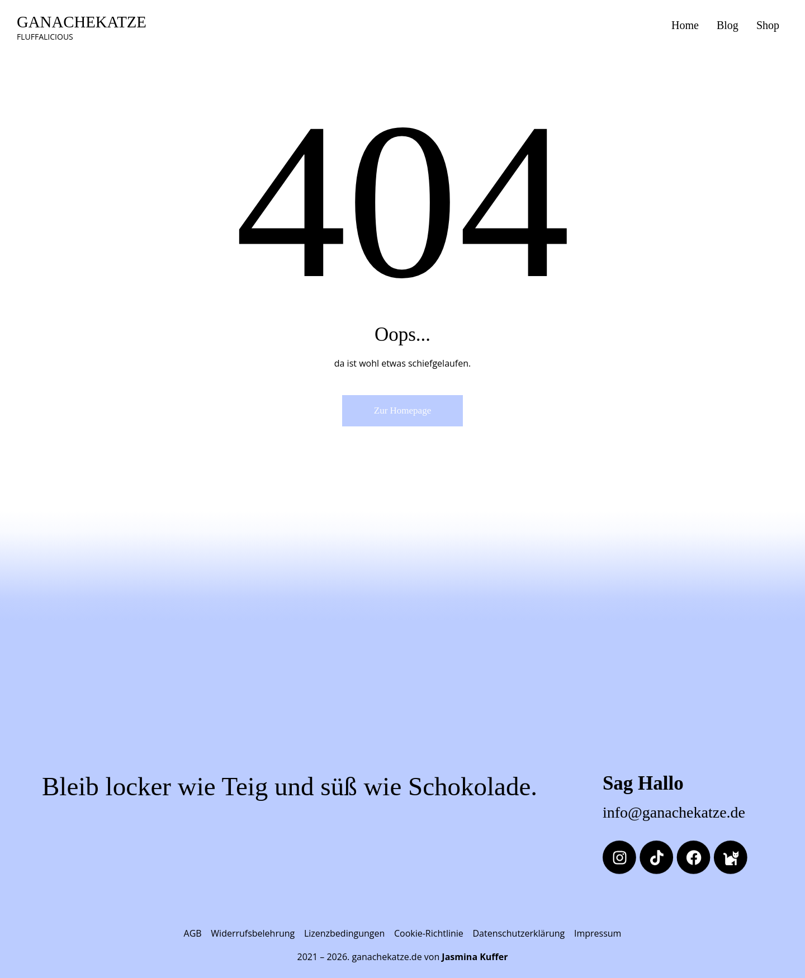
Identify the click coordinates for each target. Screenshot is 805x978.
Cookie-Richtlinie (428, 933)
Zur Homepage (402, 410)
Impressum (597, 933)
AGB (193, 933)
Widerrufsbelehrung (253, 933)
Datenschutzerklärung (518, 933)
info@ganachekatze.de (674, 812)
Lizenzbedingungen (344, 933)
